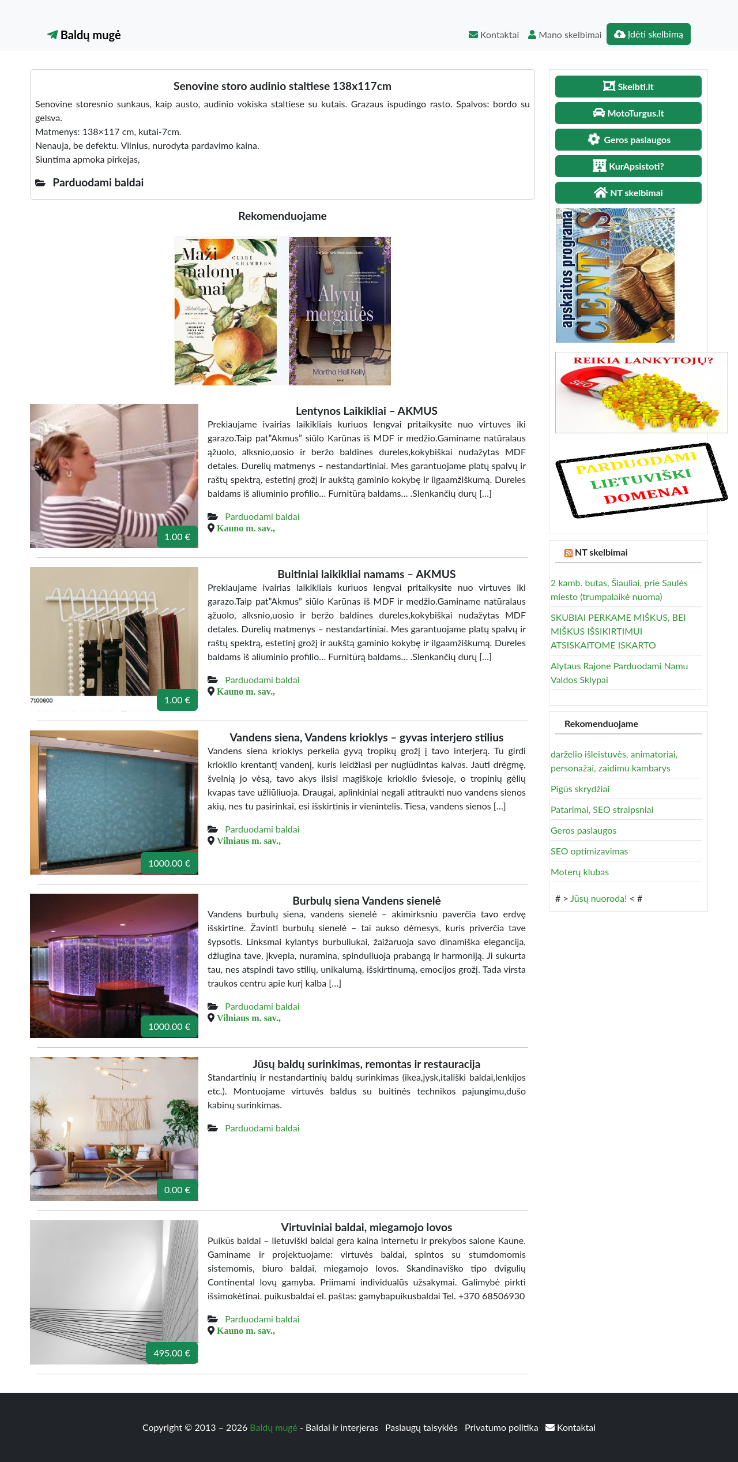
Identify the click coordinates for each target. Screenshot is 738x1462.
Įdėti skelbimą (648, 33)
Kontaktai (494, 34)
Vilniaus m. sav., (249, 840)
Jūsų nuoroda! (598, 898)
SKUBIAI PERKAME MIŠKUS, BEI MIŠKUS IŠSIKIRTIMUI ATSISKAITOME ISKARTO (618, 631)
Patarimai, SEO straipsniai (602, 809)
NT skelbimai (601, 551)
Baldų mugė (84, 35)
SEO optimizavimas (589, 850)
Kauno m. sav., (246, 528)
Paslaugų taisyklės (422, 1427)
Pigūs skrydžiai (580, 788)
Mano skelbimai (564, 34)
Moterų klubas (580, 871)
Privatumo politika (503, 1427)
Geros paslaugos (583, 829)
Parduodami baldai (262, 516)
